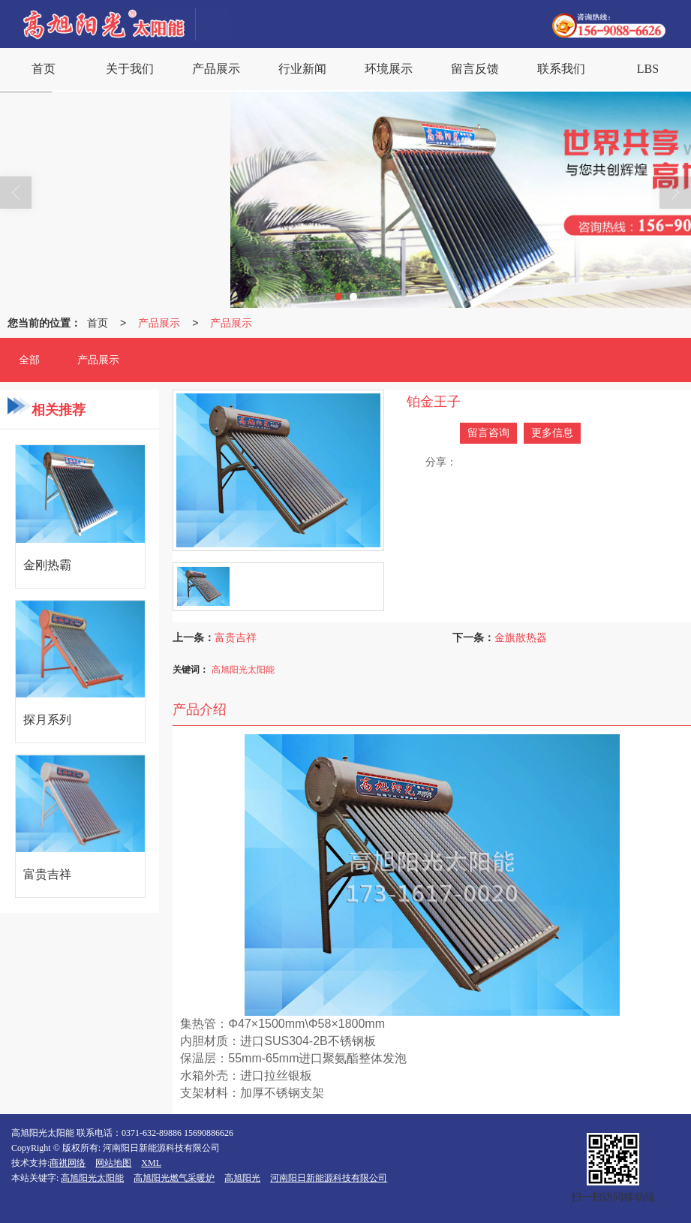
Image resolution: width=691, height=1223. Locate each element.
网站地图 (113, 1163)
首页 (97, 323)
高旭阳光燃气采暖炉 (174, 1178)
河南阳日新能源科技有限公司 (328, 1178)
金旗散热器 (520, 637)
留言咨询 (488, 432)
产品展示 (159, 323)
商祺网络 (68, 1163)
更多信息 (552, 432)
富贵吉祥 (236, 637)
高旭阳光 (242, 1178)
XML (151, 1163)
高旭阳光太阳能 (243, 669)
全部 (29, 360)
